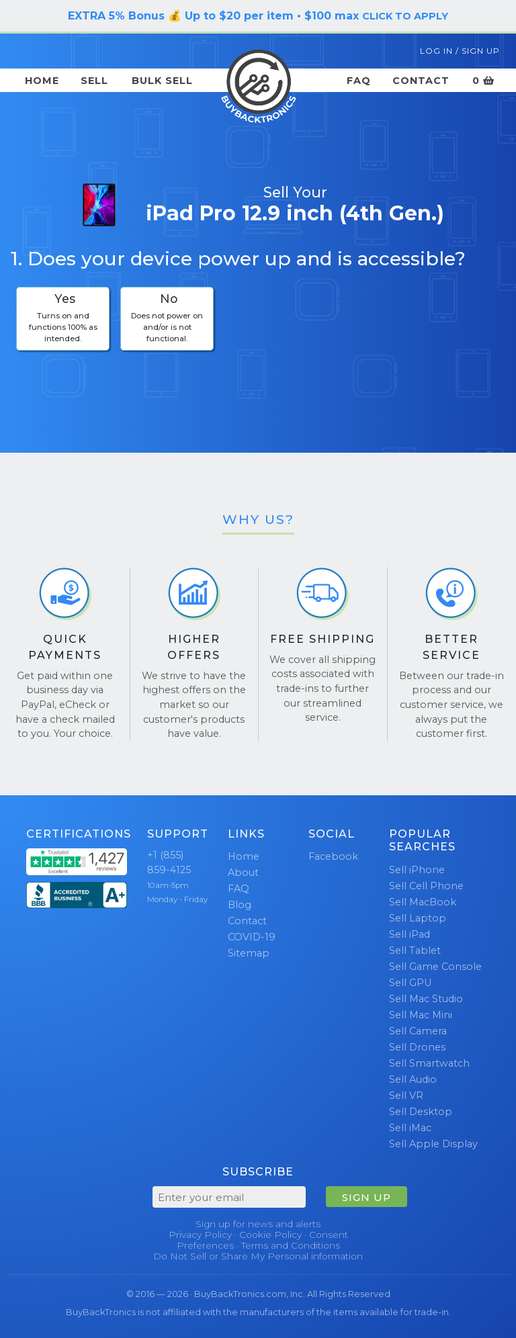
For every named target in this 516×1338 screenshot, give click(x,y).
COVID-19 (251, 937)
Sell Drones (417, 1047)
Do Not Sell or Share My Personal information (258, 1256)
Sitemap (248, 953)
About (243, 872)
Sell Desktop (420, 1112)
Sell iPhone (417, 870)
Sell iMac (410, 1128)
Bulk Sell (162, 81)
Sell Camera (418, 1031)
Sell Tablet (415, 950)
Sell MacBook (422, 902)
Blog (239, 905)
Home (42, 81)
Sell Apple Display (433, 1144)
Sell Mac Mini (420, 1015)
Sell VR (406, 1095)
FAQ (359, 81)
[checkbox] (63, 318)
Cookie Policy (270, 1234)
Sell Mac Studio (426, 999)
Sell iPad (409, 934)
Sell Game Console (435, 967)
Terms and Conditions (290, 1245)
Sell (94, 81)
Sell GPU (410, 983)
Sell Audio (413, 1079)
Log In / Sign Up (460, 51)
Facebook (333, 856)
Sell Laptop (417, 918)
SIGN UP (366, 1197)
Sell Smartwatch (429, 1063)
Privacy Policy (200, 1234)
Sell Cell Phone (426, 886)
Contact (420, 81)
